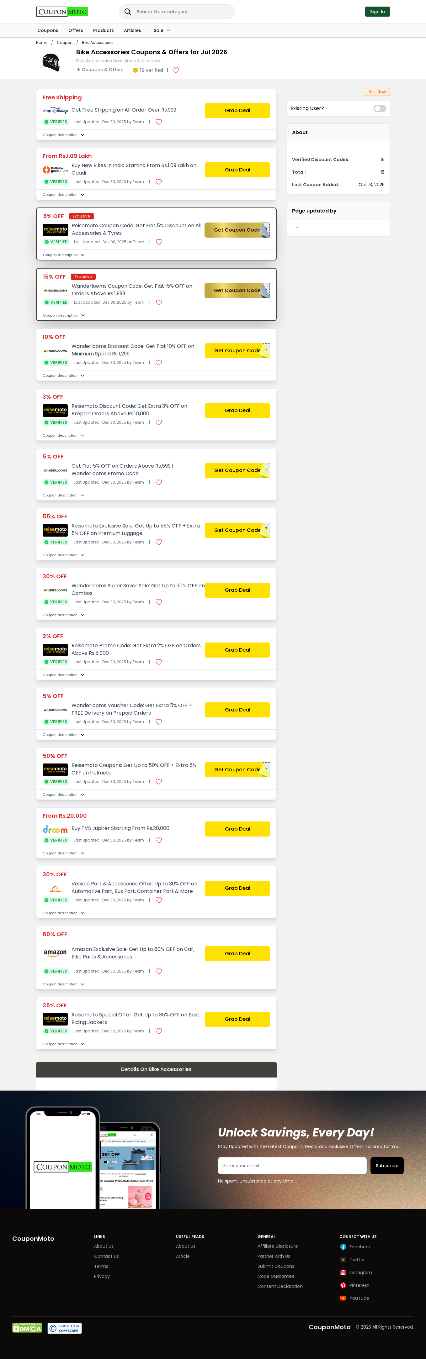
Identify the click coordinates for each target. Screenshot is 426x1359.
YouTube (354, 1298)
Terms (101, 1266)
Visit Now (377, 91)
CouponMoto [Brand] (33, 1238)
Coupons (47, 30)
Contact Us (106, 1256)
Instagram (355, 1272)
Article (183, 1256)
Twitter (352, 1259)
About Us (104, 1246)
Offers (75, 30)
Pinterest (354, 1285)
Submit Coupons (276, 1266)
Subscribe (387, 1165)
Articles (132, 30)
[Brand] (68, 12)
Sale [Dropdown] (161, 30)
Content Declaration (280, 1286)
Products (103, 30)
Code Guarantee (276, 1276)
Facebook (355, 1247)
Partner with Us (274, 1256)
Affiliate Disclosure (278, 1246)
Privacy (102, 1276)
